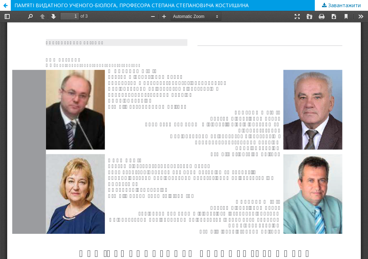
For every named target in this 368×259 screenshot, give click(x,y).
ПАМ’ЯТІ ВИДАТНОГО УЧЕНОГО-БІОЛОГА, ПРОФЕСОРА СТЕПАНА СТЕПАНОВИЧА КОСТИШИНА (131, 5)
